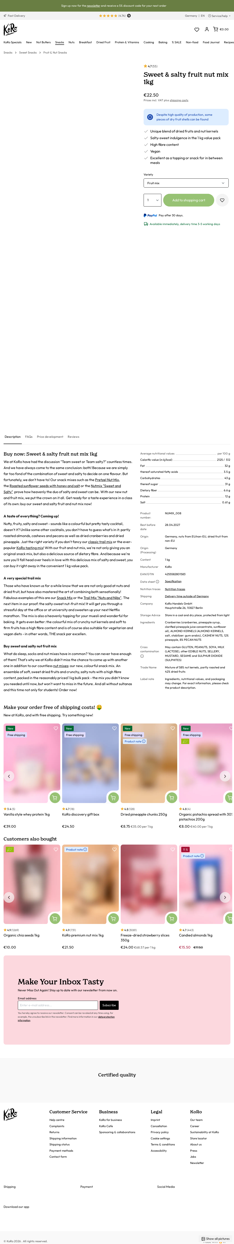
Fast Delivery (14, 15)
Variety (148, 174)
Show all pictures (215, 1239)
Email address (27, 998)
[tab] (13, 437)
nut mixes (60, 665)
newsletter (93, 5)
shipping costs (179, 100)
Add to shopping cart (188, 200)
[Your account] (206, 29)
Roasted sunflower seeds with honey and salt (45, 486)
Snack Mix (65, 597)
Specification (173, 581)
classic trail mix (100, 541)
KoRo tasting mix (29, 548)
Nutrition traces (175, 589)
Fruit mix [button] (153, 183)
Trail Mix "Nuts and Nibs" (102, 597)
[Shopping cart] (220, 29)
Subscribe (109, 1005)
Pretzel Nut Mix (107, 479)
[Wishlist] (196, 29)
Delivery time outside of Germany (187, 596)
